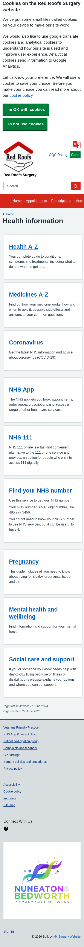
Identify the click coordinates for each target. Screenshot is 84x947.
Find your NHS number (40, 490)
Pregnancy (24, 561)
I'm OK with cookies (25, 109)
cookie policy (20, 95)
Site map (9, 805)
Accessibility (11, 784)
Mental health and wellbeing (33, 613)
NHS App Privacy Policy (19, 734)
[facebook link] (6, 828)
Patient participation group (20, 741)
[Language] (77, 144)
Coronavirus (26, 342)
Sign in (8, 931)
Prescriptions (61, 200)
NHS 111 (20, 437)
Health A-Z (23, 246)
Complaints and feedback (20, 748)
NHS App (21, 389)
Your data (9, 798)
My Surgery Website (67, 936)
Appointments (36, 200)
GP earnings (11, 754)
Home (17, 200)
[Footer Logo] (42, 880)
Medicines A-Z (28, 294)
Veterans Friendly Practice (21, 727)
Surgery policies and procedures (25, 761)
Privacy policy (12, 768)
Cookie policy (12, 791)
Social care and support (42, 659)
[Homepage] (25, 158)
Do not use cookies (25, 124)
